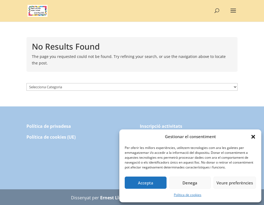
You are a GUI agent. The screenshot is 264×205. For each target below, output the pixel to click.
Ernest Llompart (117, 198)
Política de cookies (187, 195)
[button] (253, 136)
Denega (189, 183)
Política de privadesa (48, 126)
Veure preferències (234, 183)
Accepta (145, 183)
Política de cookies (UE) (51, 137)
